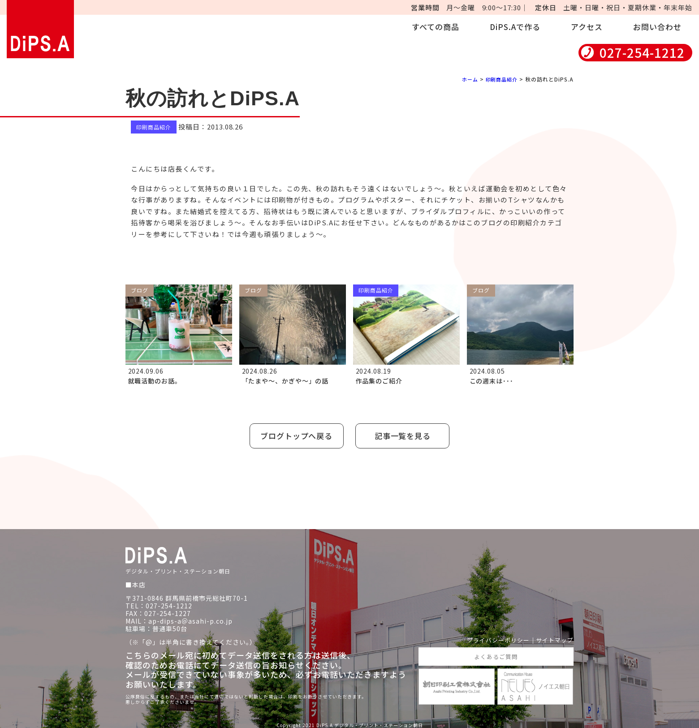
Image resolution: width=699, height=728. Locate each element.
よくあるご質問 (495, 652)
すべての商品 (435, 26)
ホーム (466, 79)
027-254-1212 (642, 52)
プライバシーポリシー (492, 636)
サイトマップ (553, 636)
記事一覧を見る (405, 433)
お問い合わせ (657, 26)
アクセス (587, 26)
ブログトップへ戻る (294, 433)
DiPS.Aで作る (515, 26)
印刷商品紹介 (500, 79)
